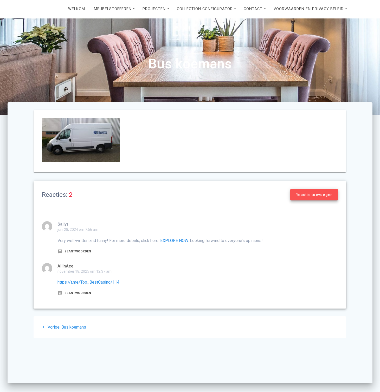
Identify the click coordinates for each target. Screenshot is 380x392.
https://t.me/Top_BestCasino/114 (88, 282)
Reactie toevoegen (314, 195)
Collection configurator (205, 9)
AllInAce (65, 266)
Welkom (76, 9)
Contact (253, 9)
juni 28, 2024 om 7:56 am (77, 229)
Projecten (154, 9)
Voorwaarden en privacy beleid (309, 9)
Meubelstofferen (113, 9)
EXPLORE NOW (174, 240)
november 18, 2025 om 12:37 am (84, 271)
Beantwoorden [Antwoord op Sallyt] (74, 251)
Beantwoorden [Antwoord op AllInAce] (74, 293)
